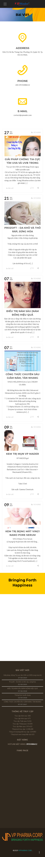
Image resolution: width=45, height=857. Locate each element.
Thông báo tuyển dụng (22, 695)
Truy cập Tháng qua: (20, 724)
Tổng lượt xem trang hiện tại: (21, 734)
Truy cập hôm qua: (21, 718)
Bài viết (10, 188)
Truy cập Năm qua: (19, 726)
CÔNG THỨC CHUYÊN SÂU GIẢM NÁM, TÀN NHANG (22, 702)
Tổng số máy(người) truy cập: (19, 732)
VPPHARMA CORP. (25, 850)
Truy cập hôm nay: (21, 716)
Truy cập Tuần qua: (20, 721)
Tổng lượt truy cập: (19, 729)
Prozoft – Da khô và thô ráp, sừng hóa (22, 682)
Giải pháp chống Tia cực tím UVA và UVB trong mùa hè (22, 163)
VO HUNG (37, 132)
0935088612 (31, 744)
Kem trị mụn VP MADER (22, 453)
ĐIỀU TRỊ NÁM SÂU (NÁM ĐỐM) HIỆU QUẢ (22, 688)
